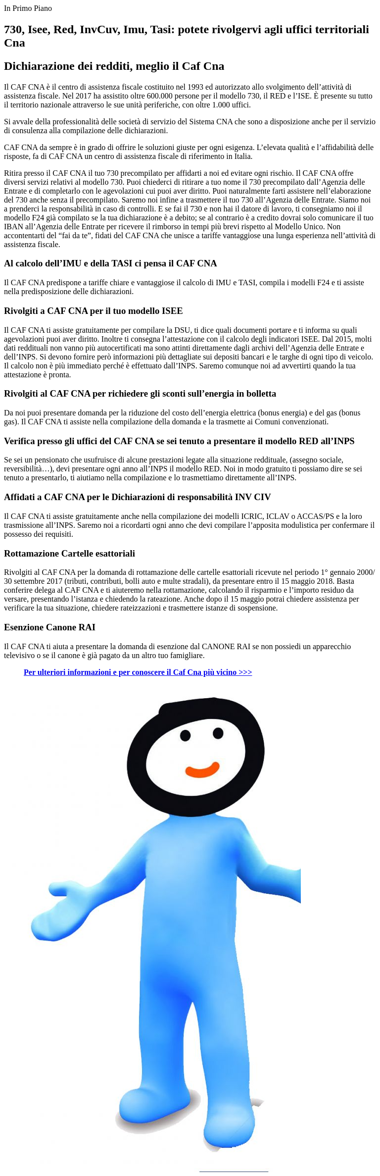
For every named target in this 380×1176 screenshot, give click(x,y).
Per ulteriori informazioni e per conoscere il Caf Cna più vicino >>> (138, 672)
